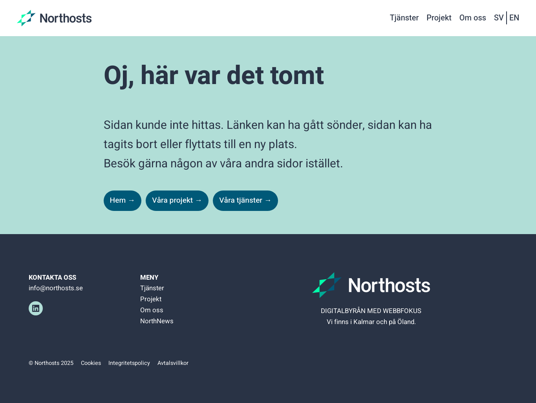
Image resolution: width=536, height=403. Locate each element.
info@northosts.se (56, 288)
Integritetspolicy (129, 363)
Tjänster (152, 288)
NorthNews (157, 321)
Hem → (122, 200)
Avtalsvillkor (172, 363)
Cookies (91, 363)
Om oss (151, 310)
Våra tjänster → (245, 200)
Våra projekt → (177, 200)
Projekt (150, 299)
